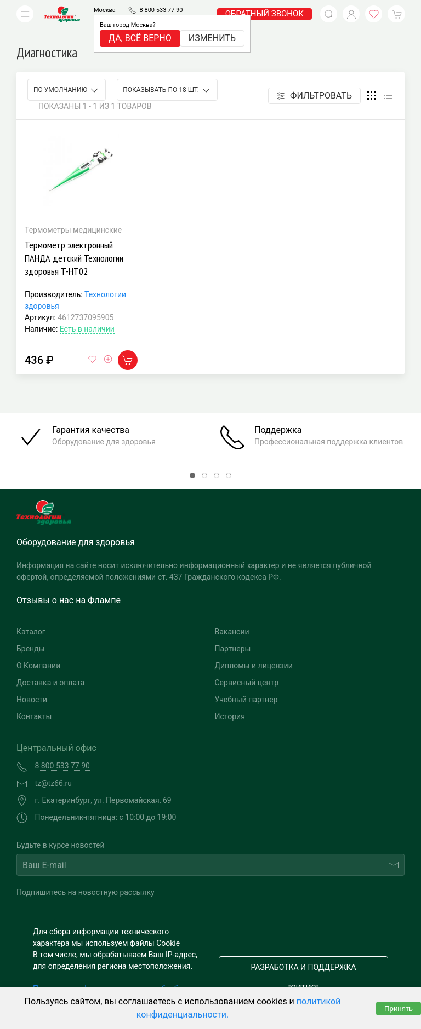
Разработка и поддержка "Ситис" (303, 961)
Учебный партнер (246, 683)
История (230, 700)
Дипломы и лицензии (254, 649)
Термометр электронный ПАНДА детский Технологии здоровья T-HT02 (74, 241)
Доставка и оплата (50, 666)
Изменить (212, 38)
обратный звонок (264, 14)
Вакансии (232, 615)
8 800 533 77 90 (161, 10)
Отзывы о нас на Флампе (68, 584)
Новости (31, 683)
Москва (105, 10)
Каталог (30, 615)
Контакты (34, 700)
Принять (398, 1008)
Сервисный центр (247, 666)
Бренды (30, 632)
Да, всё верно (140, 38)
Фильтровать (314, 79)
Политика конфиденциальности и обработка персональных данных (114, 978)
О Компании (38, 649)
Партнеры (233, 632)
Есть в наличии (87, 312)
